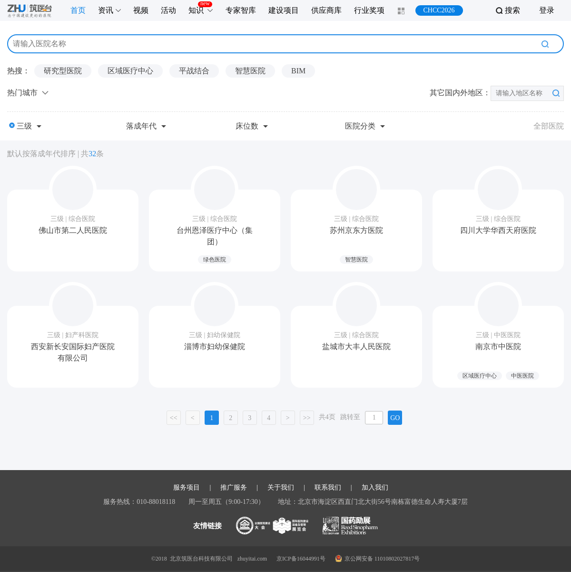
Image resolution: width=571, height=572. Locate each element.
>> (307, 417)
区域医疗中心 (130, 71)
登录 (546, 10)
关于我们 (280, 487)
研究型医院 (63, 71)
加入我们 (375, 487)
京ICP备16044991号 (300, 558)
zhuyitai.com (252, 558)
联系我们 (328, 487)
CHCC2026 (438, 10)
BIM (298, 71)
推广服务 (233, 487)
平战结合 (194, 71)
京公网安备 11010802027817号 (377, 558)
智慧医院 (250, 71)
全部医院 (548, 126)
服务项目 (186, 487)
